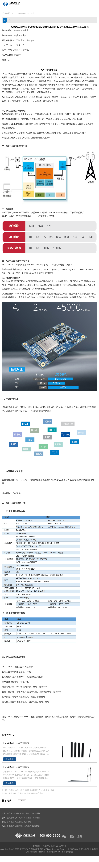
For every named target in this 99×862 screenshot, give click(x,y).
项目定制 (10, 818)
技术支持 (19, 818)
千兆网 (53, 77)
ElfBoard (54, 846)
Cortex (91, 281)
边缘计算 (90, 294)
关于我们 (10, 826)
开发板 (16, 813)
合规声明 (63, 846)
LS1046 (17, 85)
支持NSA (35, 212)
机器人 (13, 677)
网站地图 (70, 852)
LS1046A (29, 81)
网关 (86, 74)
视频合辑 (27, 822)
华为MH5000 (15, 212)
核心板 (50, 281)
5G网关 (18, 264)
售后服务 (27, 818)
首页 (13, 13)
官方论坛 (36, 818)
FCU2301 (18, 55)
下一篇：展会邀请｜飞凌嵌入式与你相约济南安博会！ (23, 793)
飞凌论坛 (46, 846)
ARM (17, 81)
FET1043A (22, 281)
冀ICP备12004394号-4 (56, 852)
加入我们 (27, 826)
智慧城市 (10, 92)
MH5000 (6, 85)
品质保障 (19, 826)
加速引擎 (33, 85)
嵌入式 (14, 74)
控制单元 (21, 74)
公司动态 (30, 13)
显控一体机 (35, 813)
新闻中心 (21, 13)
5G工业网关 (7, 55)
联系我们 (36, 826)
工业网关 (48, 70)
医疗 (22, 92)
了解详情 (9, 759)
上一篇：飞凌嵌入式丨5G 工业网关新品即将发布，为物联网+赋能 (28, 790)
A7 (89, 285)
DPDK (46, 269)
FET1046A (36, 281)
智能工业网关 (20, 667)
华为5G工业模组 (86, 81)
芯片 (94, 74)
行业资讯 (10, 21)
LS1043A (11, 138)
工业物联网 (11, 672)
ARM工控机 (25, 813)
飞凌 (37, 717)
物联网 (83, 407)
